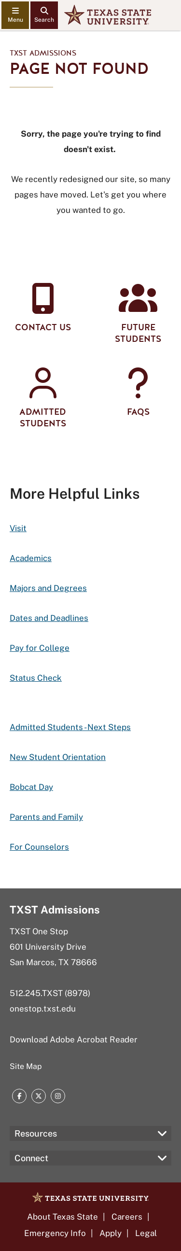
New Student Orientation (58, 757)
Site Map (26, 1066)
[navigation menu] (15, 15)
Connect (31, 1158)
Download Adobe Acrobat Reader (74, 1039)
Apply (110, 1233)
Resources (35, 1133)
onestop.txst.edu (43, 1008)
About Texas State (62, 1217)
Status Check (36, 678)
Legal (146, 1233)
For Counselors (39, 847)
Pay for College (40, 648)
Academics (31, 558)
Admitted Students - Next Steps (70, 727)
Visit (18, 528)
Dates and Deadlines (49, 618)
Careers (126, 1217)
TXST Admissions (43, 53)
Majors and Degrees (48, 588)
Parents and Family (46, 817)
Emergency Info (55, 1233)
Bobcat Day (31, 787)
